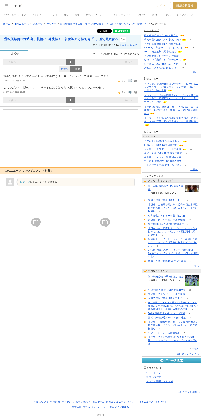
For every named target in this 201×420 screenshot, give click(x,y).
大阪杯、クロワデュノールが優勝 (162, 149)
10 (187, 200)
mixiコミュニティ (116, 401)
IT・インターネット (120, 14)
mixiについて (41, 401)
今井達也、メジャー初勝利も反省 (162, 157)
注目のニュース (152, 131)
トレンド (53, 14)
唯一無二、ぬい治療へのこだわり (162, 63)
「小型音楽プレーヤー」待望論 (161, 55)
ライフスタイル (185, 14)
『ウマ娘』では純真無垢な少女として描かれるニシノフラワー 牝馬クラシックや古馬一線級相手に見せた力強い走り (171, 87)
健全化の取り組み (119, 407)
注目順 (76, 68)
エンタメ (37, 14)
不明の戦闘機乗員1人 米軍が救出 (162, 43)
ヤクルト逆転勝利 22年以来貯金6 (162, 141)
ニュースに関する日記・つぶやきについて (116, 54)
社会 (66, 14)
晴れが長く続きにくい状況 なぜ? (162, 39)
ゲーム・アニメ (94, 14)
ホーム (7, 23)
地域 (77, 14)
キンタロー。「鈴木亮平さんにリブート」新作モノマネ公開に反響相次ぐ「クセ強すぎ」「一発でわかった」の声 (171, 98)
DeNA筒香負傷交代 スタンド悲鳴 (166, 313)
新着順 (64, 68)
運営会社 (76, 407)
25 (183, 68)
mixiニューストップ (15, 14)
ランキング (150, 176)
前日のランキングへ (188, 354)
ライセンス (68, 401)
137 (183, 56)
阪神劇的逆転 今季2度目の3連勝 (166, 224)
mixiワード (161, 401)
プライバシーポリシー (95, 407)
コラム (167, 14)
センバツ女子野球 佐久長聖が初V (162, 165)
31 (188, 224)
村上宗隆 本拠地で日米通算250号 (162, 161)
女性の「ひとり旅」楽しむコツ (161, 67)
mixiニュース (21, 23)
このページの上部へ (189, 391)
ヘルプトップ (153, 372)
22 (191, 149)
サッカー (51, 23)
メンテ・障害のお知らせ (159, 381)
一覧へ (194, 72)
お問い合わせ (83, 401)
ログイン (159, 5)
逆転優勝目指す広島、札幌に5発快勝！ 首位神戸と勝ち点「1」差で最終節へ (103, 23)
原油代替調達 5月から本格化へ (161, 35)
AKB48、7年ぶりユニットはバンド (163, 47)
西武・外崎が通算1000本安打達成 (163, 153)
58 (185, 44)
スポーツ (141, 14)
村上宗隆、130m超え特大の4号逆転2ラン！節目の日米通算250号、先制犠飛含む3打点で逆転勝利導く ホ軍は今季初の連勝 (173, 306)
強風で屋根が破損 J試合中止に (165, 200)
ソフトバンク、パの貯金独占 (164, 332)
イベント (132, 401)
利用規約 (55, 401)
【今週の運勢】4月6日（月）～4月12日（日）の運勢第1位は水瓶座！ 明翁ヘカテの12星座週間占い (171, 110)
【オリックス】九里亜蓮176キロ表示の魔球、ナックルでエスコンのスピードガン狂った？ (172, 340)
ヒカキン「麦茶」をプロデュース (162, 59)
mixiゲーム (99, 401)
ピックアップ (151, 30)
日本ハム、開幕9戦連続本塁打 (161, 145)
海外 (154, 14)
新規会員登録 (185, 5)
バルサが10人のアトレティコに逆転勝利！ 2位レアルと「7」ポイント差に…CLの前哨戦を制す (173, 253)
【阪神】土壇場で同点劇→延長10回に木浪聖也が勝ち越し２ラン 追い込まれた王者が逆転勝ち (173, 208)
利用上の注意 (153, 377)
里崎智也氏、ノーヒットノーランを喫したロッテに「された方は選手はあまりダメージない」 (172, 242)
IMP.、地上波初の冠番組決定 (160, 51)
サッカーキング (128, 45)
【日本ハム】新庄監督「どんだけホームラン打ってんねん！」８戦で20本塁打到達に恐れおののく (173, 231)
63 (191, 60)
